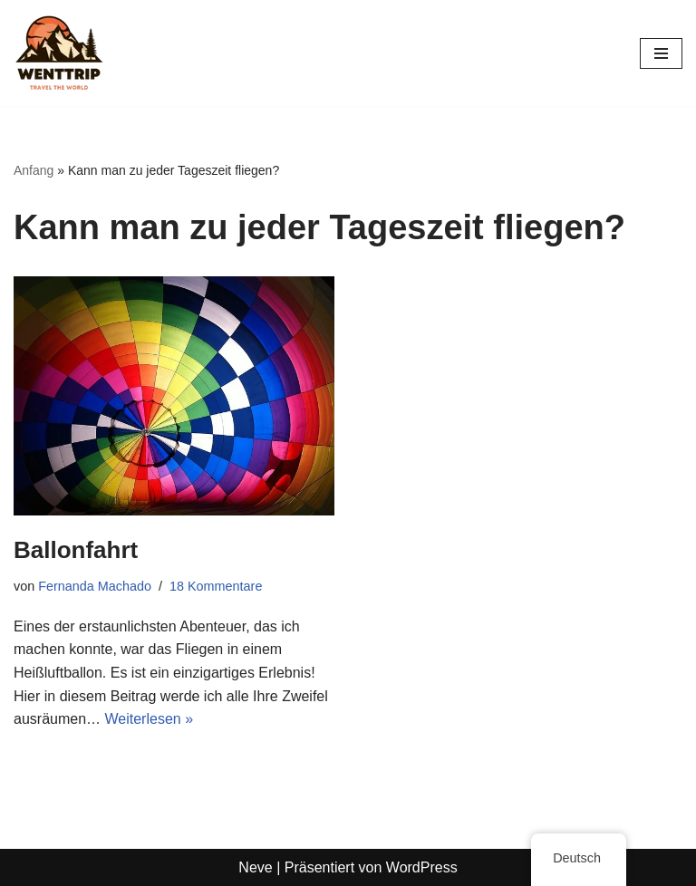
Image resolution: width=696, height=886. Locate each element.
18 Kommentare (215, 586)
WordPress (422, 867)
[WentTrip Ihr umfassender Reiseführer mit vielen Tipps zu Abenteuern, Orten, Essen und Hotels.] (59, 53)
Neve (255, 867)
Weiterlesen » (149, 719)
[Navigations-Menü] (661, 53)
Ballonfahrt (76, 549)
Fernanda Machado (94, 586)
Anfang (33, 170)
